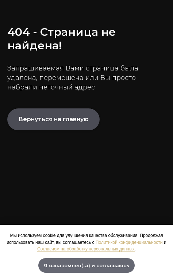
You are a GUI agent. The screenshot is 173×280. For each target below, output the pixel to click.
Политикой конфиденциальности (129, 242)
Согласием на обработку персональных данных (85, 249)
